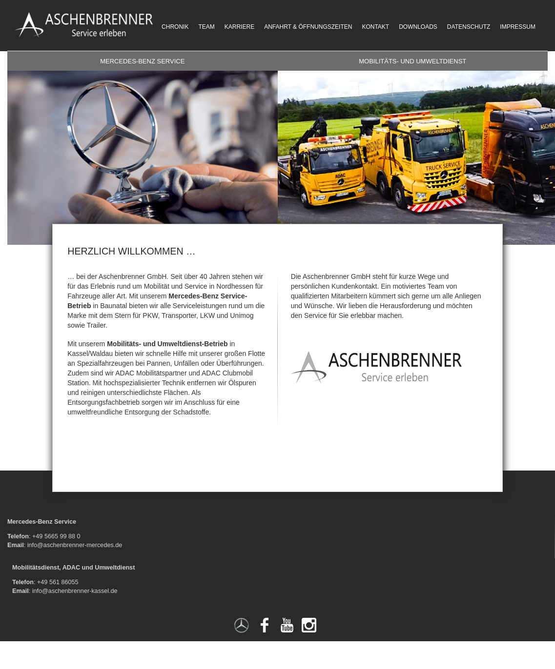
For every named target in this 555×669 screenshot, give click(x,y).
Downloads (418, 26)
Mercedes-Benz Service (142, 61)
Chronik (175, 26)
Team (206, 26)
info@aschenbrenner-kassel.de (75, 591)
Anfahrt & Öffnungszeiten (308, 26)
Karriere (239, 26)
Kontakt (375, 26)
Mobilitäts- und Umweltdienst (412, 61)
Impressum (517, 26)
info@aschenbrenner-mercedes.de (75, 545)
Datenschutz (468, 26)
